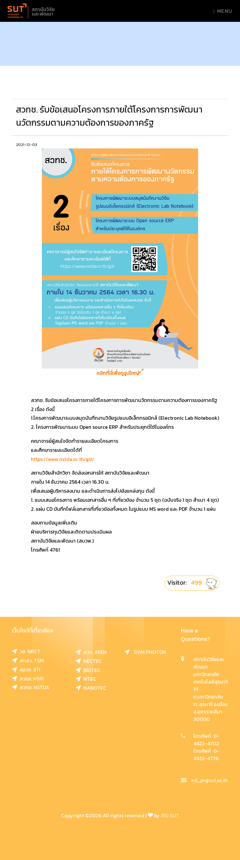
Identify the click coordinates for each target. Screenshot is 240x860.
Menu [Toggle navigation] (222, 11)
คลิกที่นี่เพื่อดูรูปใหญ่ (120, 373)
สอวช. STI (26, 669)
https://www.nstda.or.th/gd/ (62, 459)
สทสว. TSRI (28, 660)
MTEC (86, 679)
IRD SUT (170, 815)
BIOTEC (88, 670)
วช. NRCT (26, 651)
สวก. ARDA (91, 652)
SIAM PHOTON (145, 652)
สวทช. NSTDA (30, 687)
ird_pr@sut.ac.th (204, 780)
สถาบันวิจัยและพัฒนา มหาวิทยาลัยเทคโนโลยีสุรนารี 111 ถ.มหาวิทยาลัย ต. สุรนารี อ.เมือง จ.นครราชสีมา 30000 (210, 689)
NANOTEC (91, 688)
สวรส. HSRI (28, 678)
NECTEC (89, 661)
